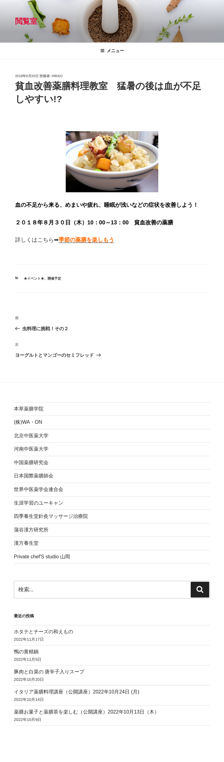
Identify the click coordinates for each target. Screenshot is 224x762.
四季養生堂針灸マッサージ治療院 (51, 516)
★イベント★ (34, 278)
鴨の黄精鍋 (26, 651)
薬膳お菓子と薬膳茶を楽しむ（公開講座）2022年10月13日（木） (86, 711)
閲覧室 (26, 21)
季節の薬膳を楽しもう (86, 240)
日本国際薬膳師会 (33, 475)
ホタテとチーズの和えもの (43, 631)
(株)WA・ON (28, 422)
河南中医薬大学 (31, 449)
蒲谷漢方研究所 (31, 529)
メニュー (112, 50)
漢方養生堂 (26, 543)
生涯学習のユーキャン (38, 503)
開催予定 (54, 278)
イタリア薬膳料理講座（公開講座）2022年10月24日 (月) (76, 691)
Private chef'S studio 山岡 (42, 556)
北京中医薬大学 (31, 435)
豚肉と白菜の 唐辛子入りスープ (49, 671)
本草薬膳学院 (29, 408)
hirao (57, 76)
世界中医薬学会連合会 (38, 489)
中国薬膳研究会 (31, 462)
